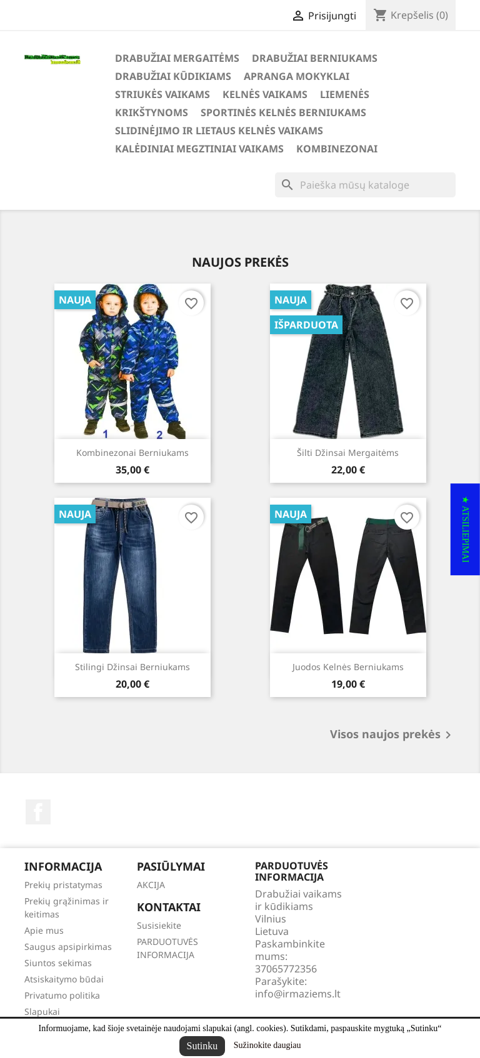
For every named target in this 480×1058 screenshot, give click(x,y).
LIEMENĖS (344, 94)
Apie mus (44, 930)
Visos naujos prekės (393, 735)
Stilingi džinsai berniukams (132, 667)
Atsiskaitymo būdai (64, 979)
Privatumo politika (62, 995)
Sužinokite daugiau (267, 1045)
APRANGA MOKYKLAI (296, 76)
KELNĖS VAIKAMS (265, 94)
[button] (465, 529)
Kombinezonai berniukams (132, 452)
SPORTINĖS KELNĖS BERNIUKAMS (283, 112)
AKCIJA (151, 885)
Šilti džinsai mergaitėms (348, 452)
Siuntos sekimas (58, 963)
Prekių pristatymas (63, 885)
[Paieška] (365, 184)
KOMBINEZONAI (337, 149)
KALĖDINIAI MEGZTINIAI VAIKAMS (199, 149)
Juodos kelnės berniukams (348, 667)
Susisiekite (159, 925)
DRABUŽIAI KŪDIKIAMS (173, 76)
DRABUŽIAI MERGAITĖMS (177, 58)
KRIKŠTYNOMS (151, 112)
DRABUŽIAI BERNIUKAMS (315, 58)
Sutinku (202, 1046)
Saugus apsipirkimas (68, 946)
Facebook (38, 811)
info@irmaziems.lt (298, 994)
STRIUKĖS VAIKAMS (162, 94)
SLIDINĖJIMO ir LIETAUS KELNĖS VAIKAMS (219, 130)
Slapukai (42, 1011)
